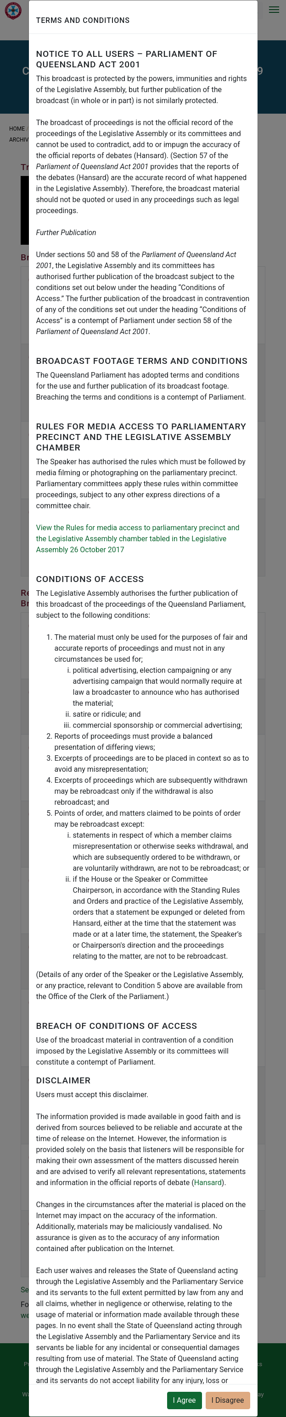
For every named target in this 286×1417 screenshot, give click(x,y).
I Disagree (228, 1400)
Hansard (208, 1182)
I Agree (184, 1400)
